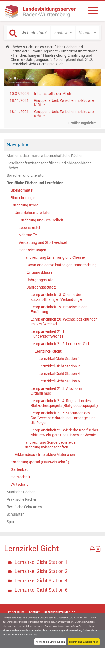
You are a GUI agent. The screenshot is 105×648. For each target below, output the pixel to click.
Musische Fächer (21, 492)
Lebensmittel (29, 227)
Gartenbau (20, 469)
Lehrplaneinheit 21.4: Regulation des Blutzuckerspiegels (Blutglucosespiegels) (64, 403)
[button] (63, 32)
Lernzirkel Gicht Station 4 (59, 373)
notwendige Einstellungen (50, 641)
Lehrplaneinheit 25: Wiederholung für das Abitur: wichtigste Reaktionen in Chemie (64, 432)
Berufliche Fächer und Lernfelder (35, 183)
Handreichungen (26, 55)
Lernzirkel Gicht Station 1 (59, 359)
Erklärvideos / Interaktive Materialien (45, 454)
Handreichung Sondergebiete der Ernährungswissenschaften (50, 444)
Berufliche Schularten (24, 507)
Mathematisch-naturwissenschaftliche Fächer (45, 155)
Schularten (16, 514)
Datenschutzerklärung (24, 634)
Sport (11, 522)
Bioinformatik (22, 190)
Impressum (16, 612)
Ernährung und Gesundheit (41, 220)
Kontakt (34, 612)
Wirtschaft (19, 484)
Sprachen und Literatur (26, 175)
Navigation (18, 144)
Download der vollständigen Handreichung (62, 265)
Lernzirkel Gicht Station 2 (59, 366)
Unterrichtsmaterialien (79, 51)
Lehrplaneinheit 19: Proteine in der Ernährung (59, 309)
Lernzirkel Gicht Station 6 (59, 381)
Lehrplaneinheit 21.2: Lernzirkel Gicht (61, 344)
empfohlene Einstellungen (83, 641)
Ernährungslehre (44, 51)
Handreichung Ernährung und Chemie (54, 257)
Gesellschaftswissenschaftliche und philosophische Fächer (49, 165)
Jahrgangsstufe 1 (41, 280)
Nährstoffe (28, 235)
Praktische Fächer (22, 499)
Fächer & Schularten (27, 47)
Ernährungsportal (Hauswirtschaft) (40, 462)
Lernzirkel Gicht (48, 351)
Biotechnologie (23, 198)
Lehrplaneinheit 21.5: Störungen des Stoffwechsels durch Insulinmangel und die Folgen (63, 418)
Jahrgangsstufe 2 (40, 60)
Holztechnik (20, 477)
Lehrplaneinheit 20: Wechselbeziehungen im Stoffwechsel (64, 321)
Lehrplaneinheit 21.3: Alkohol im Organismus (57, 390)
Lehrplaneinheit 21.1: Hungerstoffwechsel (48, 333)
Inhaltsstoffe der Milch (52, 93)
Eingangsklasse (40, 272)
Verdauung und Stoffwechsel (43, 242)
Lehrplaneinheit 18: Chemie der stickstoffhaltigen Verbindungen (57, 297)
